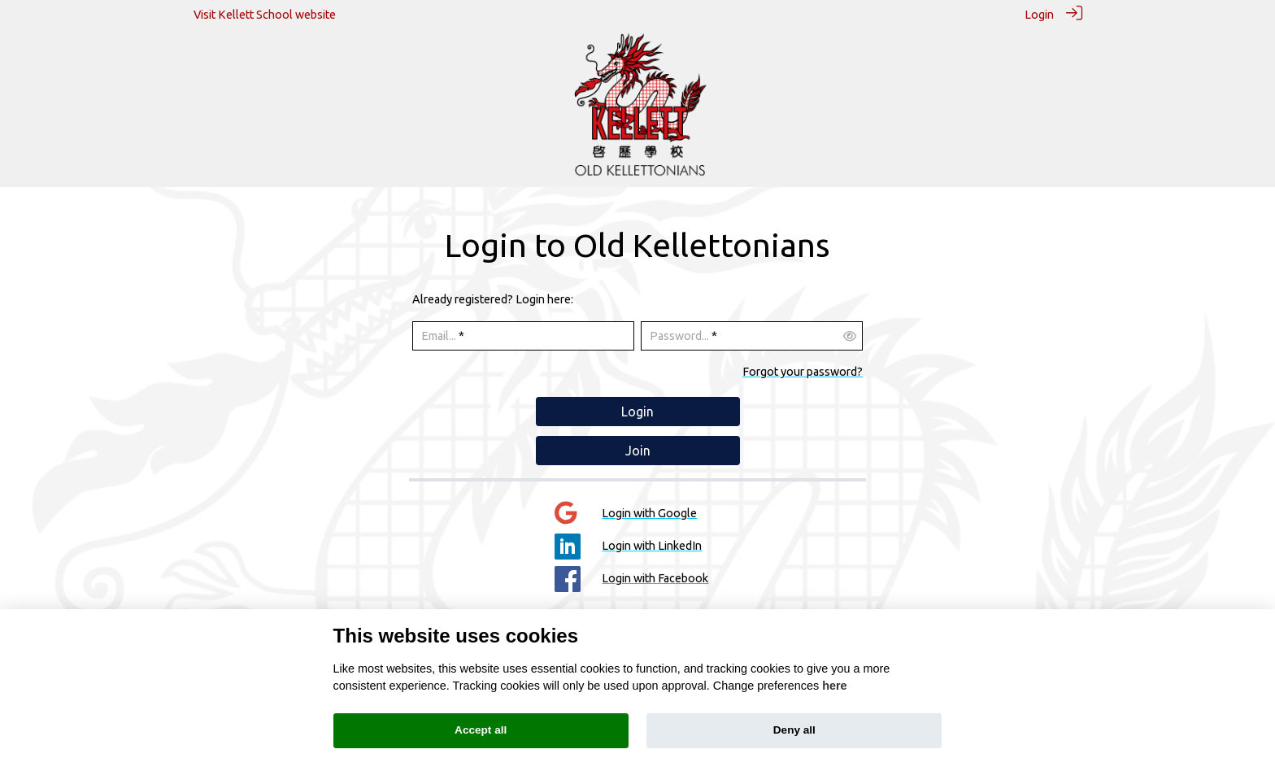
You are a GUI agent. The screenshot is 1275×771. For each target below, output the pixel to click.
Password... (679, 335)
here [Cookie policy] (834, 685)
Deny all (794, 730)
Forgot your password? (802, 370)
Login (1039, 14)
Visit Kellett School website (265, 14)
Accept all (481, 730)
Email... (438, 335)
